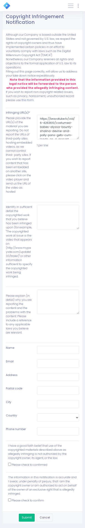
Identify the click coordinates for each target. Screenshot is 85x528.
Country (11, 415)
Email (10, 361)
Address (11, 375)
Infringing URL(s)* (18, 113)
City (8, 402)
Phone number (16, 429)
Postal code (14, 388)
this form (28, 100)
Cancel (45, 517)
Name (10, 348)
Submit (27, 517)
